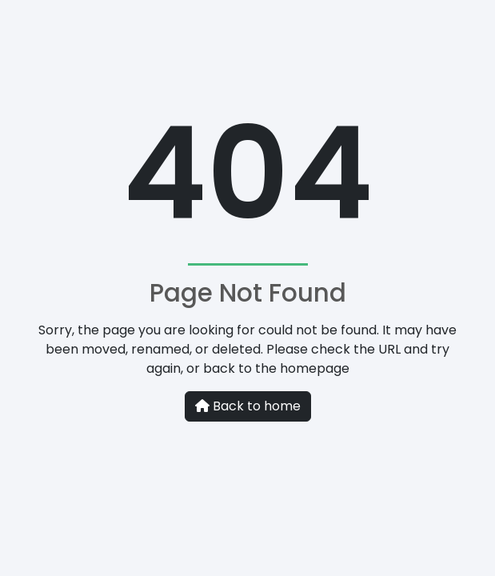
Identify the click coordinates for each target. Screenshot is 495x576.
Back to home (248, 406)
